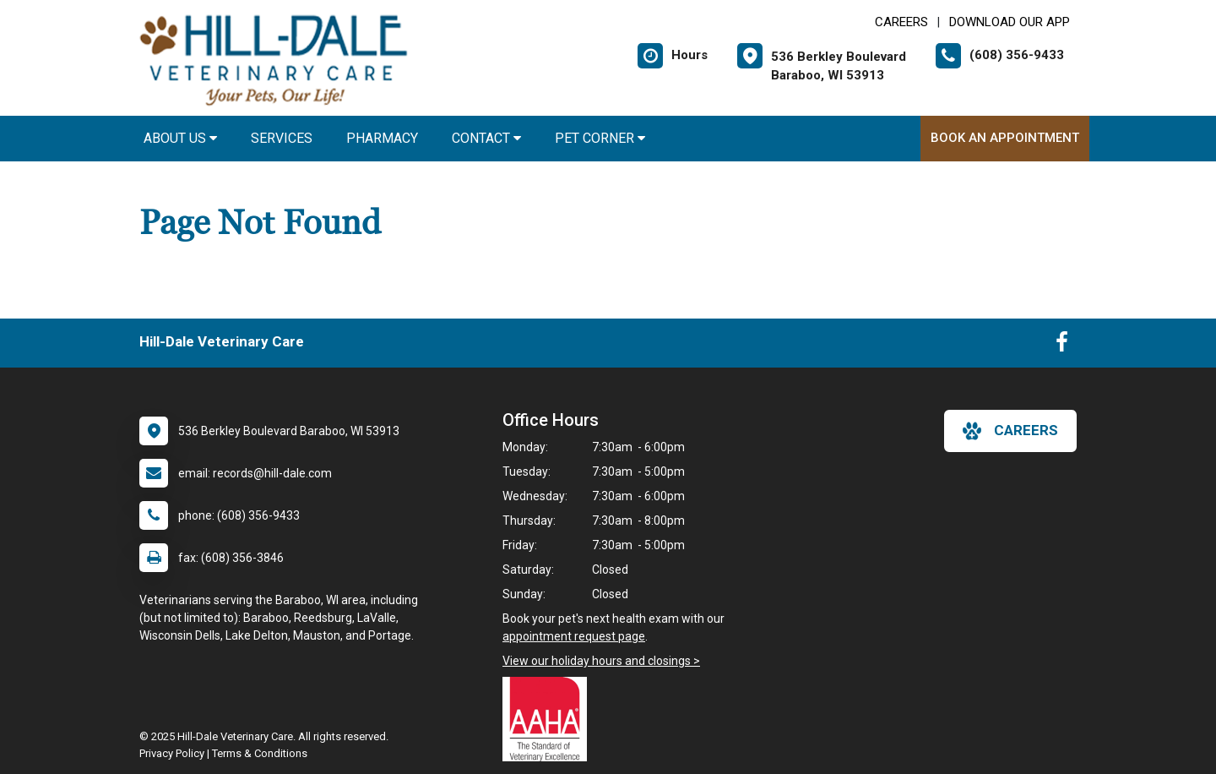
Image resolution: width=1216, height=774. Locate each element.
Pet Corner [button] (600, 138)
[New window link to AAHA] (548, 719)
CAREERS (901, 22)
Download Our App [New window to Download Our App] (1009, 22)
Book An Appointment (1005, 137)
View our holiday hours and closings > (601, 661)
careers (1010, 431)
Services (281, 138)
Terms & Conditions (259, 753)
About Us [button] (180, 138)
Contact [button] (486, 138)
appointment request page (573, 636)
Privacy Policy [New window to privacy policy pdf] (171, 753)
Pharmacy (382, 138)
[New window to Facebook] (1062, 345)
